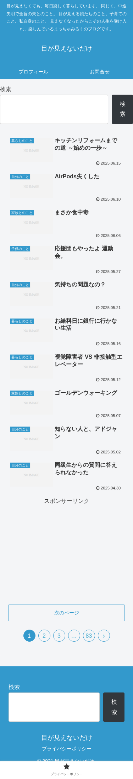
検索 (5, 89)
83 (89, 636)
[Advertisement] (66, 550)
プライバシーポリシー (67, 748)
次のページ (66, 613)
